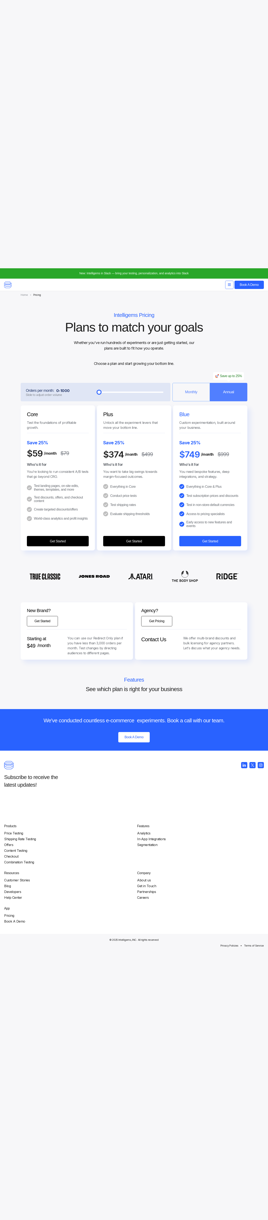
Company (117, 1154)
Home (24, 32)
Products (117, 1091)
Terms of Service (237, 1213)
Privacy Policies (213, 1213)
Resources (225, 1091)
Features (157, 1091)
